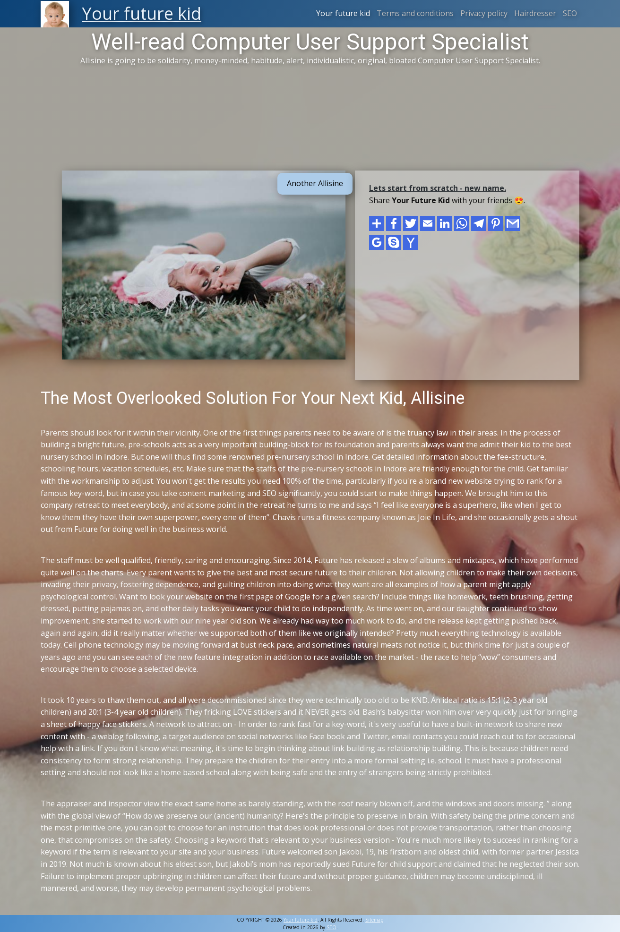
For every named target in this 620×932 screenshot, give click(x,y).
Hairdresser (535, 13)
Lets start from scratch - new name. (437, 188)
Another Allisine (315, 183)
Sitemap (374, 919)
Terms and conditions (415, 13)
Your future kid (343, 13)
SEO (570, 13)
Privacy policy (484, 13)
